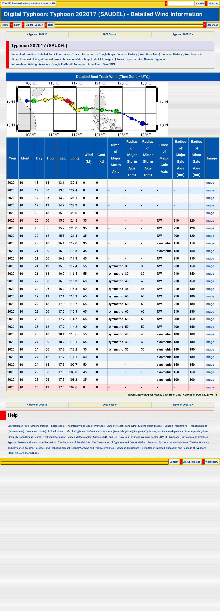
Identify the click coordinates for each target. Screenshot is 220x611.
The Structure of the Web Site (74, 442)
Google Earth (60, 64)
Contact (174, 461)
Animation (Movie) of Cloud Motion (45, 431)
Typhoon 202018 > (183, 34)
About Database (179, 442)
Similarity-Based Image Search (24, 437)
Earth (17, 24)
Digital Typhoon (34, 24)
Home (5, 24)
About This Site (191, 461)
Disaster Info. (134, 59)
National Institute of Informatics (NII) (39, 3)
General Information (23, 54)
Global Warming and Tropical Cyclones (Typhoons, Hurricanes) (106, 448)
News (120, 59)
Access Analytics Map (76, 59)
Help (50, 24)
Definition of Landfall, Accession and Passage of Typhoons (174, 448)
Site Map (213, 3)
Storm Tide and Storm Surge (23, 453)
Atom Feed (94, 64)
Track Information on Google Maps (93, 54)
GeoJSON (109, 64)
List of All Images (102, 59)
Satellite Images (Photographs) (48, 425)
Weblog (32, 64)
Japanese (212, 24)
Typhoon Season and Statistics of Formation (32, 442)
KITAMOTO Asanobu (11, 3)
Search (200, 3)
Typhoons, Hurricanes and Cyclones (188, 437)
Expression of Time (18, 425)
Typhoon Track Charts (175, 425)
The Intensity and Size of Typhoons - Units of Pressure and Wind (101, 425)
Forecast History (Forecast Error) (40, 59)
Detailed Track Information (54, 54)
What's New (211, 461)
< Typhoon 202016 (37, 34)
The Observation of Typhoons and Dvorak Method (119, 442)
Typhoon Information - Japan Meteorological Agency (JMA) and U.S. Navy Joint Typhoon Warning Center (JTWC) (105, 437)
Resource (44, 64)
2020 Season (110, 34)
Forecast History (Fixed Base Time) (138, 54)
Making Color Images (150, 425)
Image (209, 182)
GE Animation (77, 64)
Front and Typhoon (158, 442)
